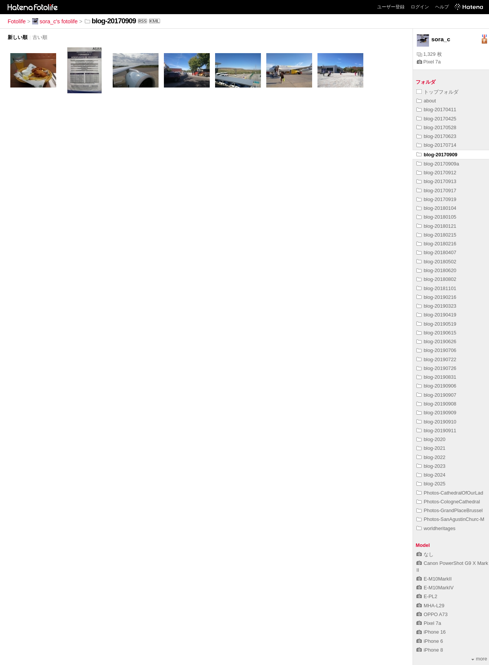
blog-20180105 (436, 217)
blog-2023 (430, 466)
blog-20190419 (436, 315)
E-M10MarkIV (434, 587)
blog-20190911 (436, 430)
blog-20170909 (436, 154)
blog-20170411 (436, 109)
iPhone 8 (429, 650)
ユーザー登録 (391, 7)
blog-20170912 (436, 172)
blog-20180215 (436, 235)
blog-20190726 (436, 368)
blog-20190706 (436, 350)
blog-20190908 (436, 404)
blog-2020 (430, 439)
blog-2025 (430, 484)
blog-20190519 (436, 324)
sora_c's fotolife (55, 21)
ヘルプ (442, 7)
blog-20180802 (436, 279)
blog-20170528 (436, 127)
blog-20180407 (436, 252)
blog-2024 (430, 475)
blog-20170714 (436, 145)
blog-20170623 (436, 136)
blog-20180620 (436, 270)
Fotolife (17, 21)
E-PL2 (426, 596)
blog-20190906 (436, 386)
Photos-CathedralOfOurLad (449, 493)
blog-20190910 (436, 422)
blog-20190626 (436, 341)
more (479, 659)
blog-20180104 (436, 208)
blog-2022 (430, 457)
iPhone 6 (429, 641)
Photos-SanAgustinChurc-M (450, 519)
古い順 (39, 37)
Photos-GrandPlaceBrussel (449, 510)
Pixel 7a (429, 62)
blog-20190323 (436, 306)
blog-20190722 (436, 359)
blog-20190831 (436, 377)
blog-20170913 (436, 181)
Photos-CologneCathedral (448, 501)
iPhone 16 (431, 632)
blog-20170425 (436, 119)
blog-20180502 (436, 261)
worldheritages (435, 528)
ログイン (420, 7)
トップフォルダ (437, 92)
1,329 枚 (429, 54)
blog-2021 (430, 448)
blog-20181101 (436, 288)
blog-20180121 (436, 226)
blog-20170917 (436, 190)
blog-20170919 (436, 199)
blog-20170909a (437, 164)
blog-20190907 (436, 395)
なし (425, 554)
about (426, 101)
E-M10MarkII (434, 579)
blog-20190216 (436, 297)
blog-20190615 (436, 333)
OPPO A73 (432, 614)
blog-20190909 (436, 412)
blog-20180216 (436, 244)
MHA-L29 (430, 605)
